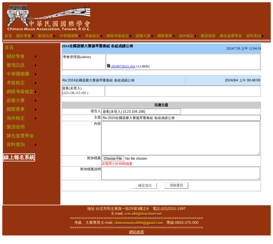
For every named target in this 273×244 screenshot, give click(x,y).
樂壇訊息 (45, 36)
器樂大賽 (143, 36)
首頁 (8, 36)
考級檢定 (92, 36)
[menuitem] (8, 36)
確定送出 (145, 185)
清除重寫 (176, 185)
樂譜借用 (208, 36)
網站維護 (136, 232)
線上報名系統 (19, 157)
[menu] (20, 96)
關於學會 (23, 36)
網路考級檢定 (118, 36)
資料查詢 (253, 36)
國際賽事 (164, 36)
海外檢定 (186, 36)
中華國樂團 (69, 36)
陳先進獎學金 (231, 36)
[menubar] (134, 36)
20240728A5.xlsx (123, 66)
